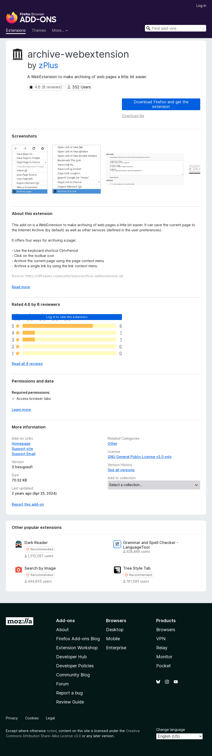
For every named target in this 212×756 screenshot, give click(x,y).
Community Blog (73, 674)
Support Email (23, 454)
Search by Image (40, 568)
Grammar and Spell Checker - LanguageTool (150, 545)
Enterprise (116, 647)
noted (52, 731)
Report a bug (69, 692)
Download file (133, 116)
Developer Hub (71, 656)
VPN (160, 638)
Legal (50, 718)
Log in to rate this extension (66, 317)
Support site (22, 449)
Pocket (163, 665)
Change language (170, 729)
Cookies (32, 718)
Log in (201, 5)
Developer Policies (75, 665)
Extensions (16, 30)
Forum (62, 683)
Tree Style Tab (137, 568)
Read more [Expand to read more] (21, 287)
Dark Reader (36, 542)
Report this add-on (28, 504)
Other (112, 443)
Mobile (113, 638)
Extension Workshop (77, 647)
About (62, 629)
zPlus (48, 65)
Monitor (164, 656)
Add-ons (65, 620)
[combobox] (175, 28)
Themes (39, 30)
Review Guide (70, 701)
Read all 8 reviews (27, 364)
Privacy (12, 718)
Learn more (21, 409)
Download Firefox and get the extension (161, 104)
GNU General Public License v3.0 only (140, 457)
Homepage (21, 443)
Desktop (114, 629)
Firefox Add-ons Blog (78, 638)
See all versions (121, 470)
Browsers (165, 629)
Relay (161, 647)
